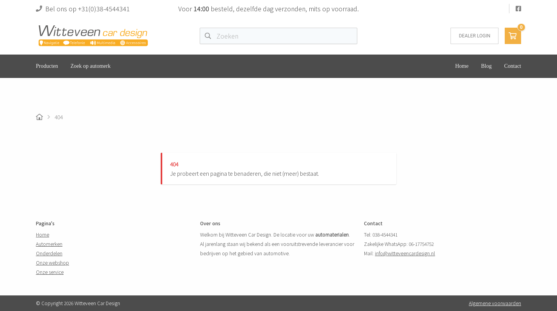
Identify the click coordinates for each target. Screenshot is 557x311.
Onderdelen (49, 253)
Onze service (50, 272)
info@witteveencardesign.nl (405, 253)
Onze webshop (52, 262)
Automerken (49, 243)
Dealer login (474, 36)
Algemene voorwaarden (495, 303)
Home (42, 234)
